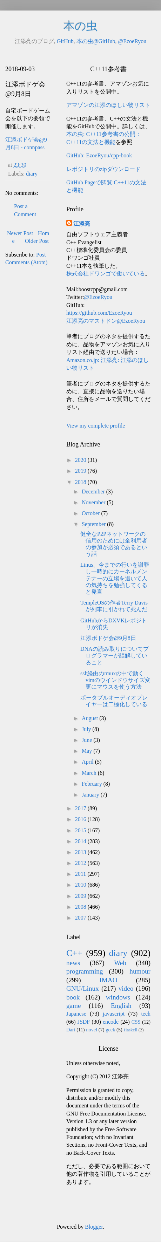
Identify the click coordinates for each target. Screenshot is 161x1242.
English (121, 1005)
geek (110, 1029)
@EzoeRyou (132, 41)
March (90, 773)
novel (91, 1029)
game (73, 1005)
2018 (81, 482)
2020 (81, 460)
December (94, 491)
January (91, 795)
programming (84, 971)
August (90, 718)
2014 (81, 841)
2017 (81, 808)
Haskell (130, 1030)
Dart (70, 1029)
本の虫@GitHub (95, 41)
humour (139, 971)
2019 (81, 471)
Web (120, 963)
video (126, 988)
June (87, 740)
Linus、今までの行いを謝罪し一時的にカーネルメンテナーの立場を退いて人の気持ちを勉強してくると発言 (114, 578)
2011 (81, 874)
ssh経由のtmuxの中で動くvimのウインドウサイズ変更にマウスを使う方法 (115, 680)
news (73, 963)
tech (145, 1014)
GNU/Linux (82, 988)
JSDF (84, 1022)
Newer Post (20, 233)
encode (111, 1022)
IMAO (108, 980)
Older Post (37, 241)
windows (118, 997)
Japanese (76, 1014)
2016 (81, 819)
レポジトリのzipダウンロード (103, 169)
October (91, 513)
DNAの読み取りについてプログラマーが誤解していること (114, 655)
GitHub (65, 41)
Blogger (94, 1227)
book (73, 997)
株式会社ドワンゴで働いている (105, 274)
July (87, 729)
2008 (81, 907)
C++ (74, 953)
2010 (81, 885)
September (94, 524)
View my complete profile (95, 426)
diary (32, 174)
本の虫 (80, 26)
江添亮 (81, 224)
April (88, 762)
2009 (81, 896)
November (94, 502)
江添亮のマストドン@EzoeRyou (105, 321)
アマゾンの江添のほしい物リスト (108, 105)
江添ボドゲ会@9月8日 (108, 638)
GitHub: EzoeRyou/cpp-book (99, 155)
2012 (81, 863)
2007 (81, 918)
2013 (81, 852)
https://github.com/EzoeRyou (99, 313)
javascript (114, 1014)
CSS (136, 1022)
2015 (81, 830)
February (92, 784)
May (87, 751)
